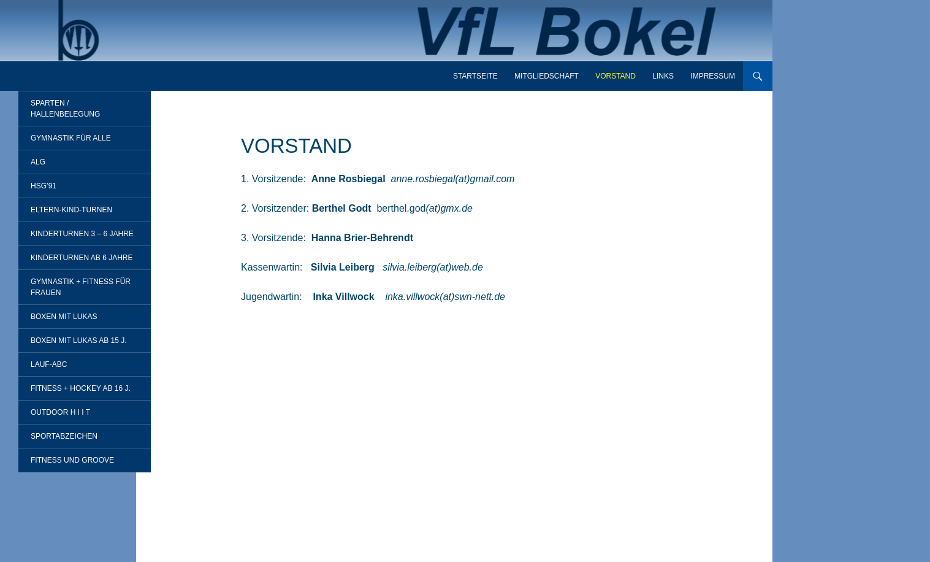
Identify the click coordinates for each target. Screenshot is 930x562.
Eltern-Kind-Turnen (71, 210)
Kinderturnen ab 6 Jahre (81, 257)
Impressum (712, 76)
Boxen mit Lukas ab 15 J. (79, 340)
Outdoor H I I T (60, 412)
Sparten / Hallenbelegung (65, 108)
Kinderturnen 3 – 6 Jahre (82, 233)
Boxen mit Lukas (64, 316)
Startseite (475, 76)
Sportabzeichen (64, 436)
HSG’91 (43, 186)
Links (663, 76)
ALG (38, 162)
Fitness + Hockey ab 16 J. (81, 388)
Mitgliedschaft (546, 76)
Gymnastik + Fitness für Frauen (81, 287)
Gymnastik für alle (71, 138)
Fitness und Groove (72, 460)
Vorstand (615, 76)
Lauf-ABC (49, 364)
